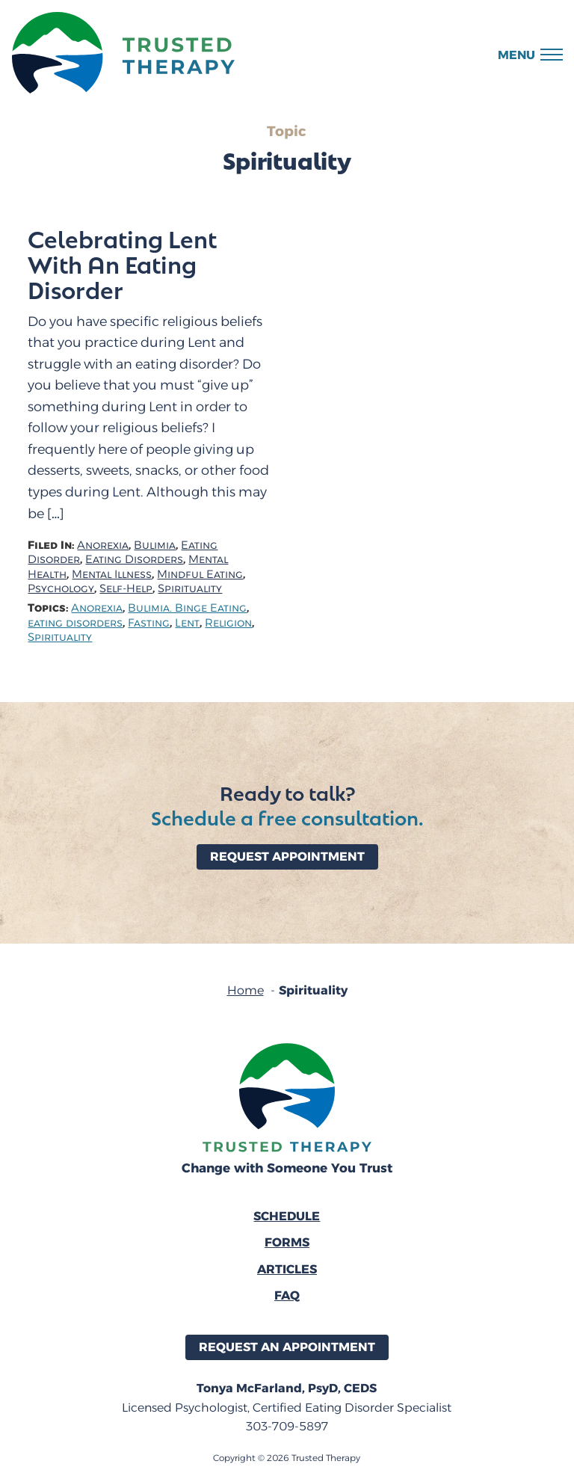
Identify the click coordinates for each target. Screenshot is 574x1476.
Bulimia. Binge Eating (187, 608)
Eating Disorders (134, 559)
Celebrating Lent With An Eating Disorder (122, 264)
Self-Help (125, 588)
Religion (228, 623)
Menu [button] (516, 55)
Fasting (149, 623)
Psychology (61, 588)
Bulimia (155, 545)
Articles (287, 1269)
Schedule (286, 1216)
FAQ (287, 1295)
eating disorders (75, 623)
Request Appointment (287, 856)
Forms (287, 1242)
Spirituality (190, 588)
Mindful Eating (200, 574)
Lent (187, 623)
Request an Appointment (287, 1347)
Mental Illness (112, 574)
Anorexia (103, 545)
